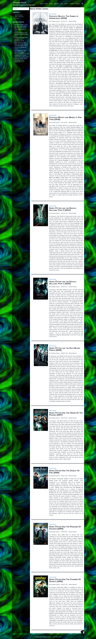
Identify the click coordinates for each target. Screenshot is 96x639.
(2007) (66, 414)
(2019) (20, 28)
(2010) (62, 282)
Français (77, 3)
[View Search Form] (82, 3)
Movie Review (52, 14)
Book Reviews (19, 15)
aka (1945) (21, 34)
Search (66, 3)
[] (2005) (21, 37)
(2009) (64, 349)
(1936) (21, 58)
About (46, 3)
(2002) (65, 580)
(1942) (21, 24)
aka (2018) (22, 54)
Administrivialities (57, 637)
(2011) (62, 209)
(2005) (64, 471)
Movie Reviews (19, 16)
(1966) (20, 26)
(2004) (65, 528)
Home (41, 3)
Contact (72, 3)
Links (61, 3)
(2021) (19, 61)
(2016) (65, 118)
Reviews (56, 3)
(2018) (63, 17)
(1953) (20, 42)
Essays (51, 3)
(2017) (19, 39)
